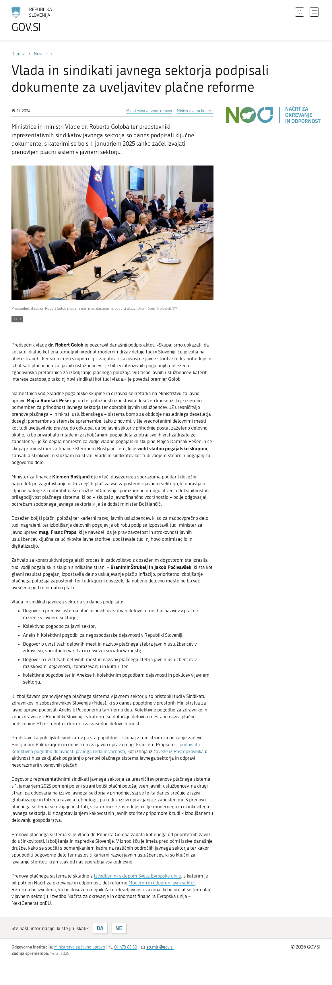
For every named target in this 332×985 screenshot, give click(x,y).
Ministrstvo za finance (195, 111)
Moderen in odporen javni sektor (162, 883)
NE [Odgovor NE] (118, 928)
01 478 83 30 (125, 947)
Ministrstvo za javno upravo (149, 111)
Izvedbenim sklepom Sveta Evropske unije (137, 876)
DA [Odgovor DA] (100, 928)
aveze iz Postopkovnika (180, 751)
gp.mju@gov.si (160, 947)
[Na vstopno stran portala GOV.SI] (47, 19)
